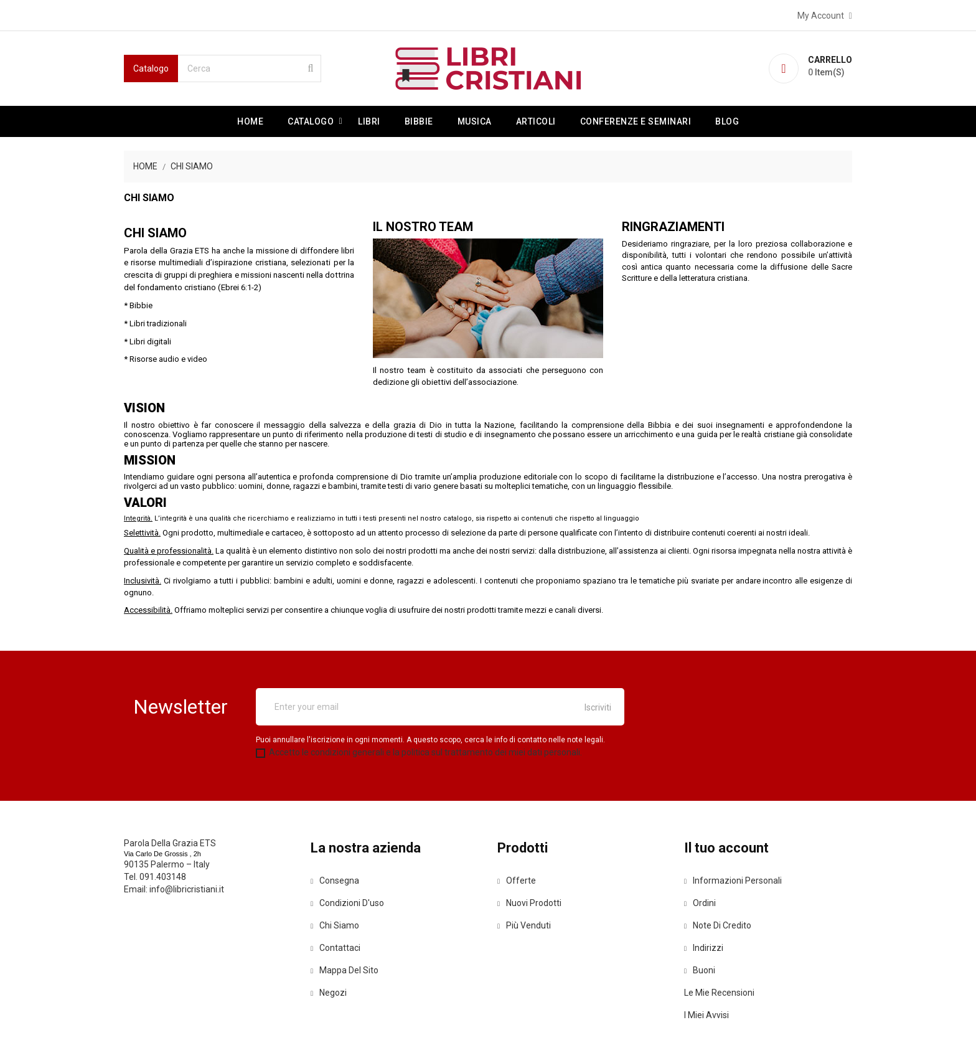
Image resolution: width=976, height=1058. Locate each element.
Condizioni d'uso (347, 903)
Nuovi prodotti (529, 903)
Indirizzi (703, 948)
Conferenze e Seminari (636, 121)
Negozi (329, 993)
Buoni (699, 970)
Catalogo (311, 121)
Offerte (516, 881)
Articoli (536, 121)
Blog (727, 121)
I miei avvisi (706, 1015)
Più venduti (524, 925)
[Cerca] (249, 68)
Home (250, 121)
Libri (369, 121)
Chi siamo (335, 925)
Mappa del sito (344, 970)
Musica (475, 121)
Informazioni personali (733, 881)
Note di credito (717, 925)
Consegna (335, 881)
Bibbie (419, 121)
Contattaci (335, 948)
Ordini (700, 903)
